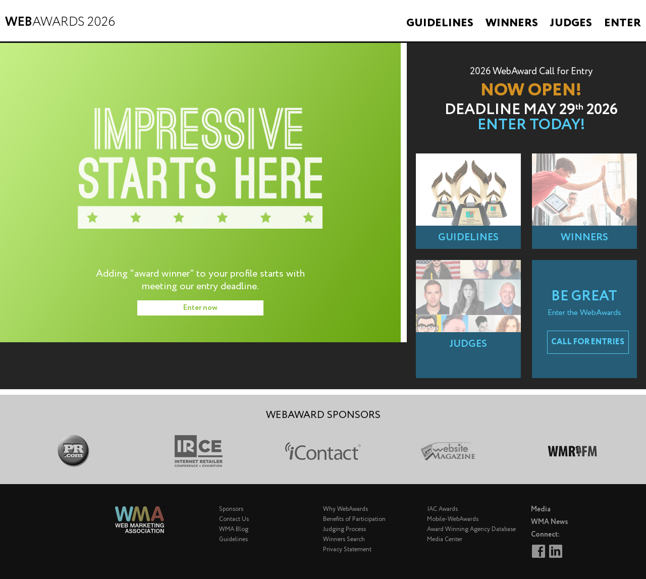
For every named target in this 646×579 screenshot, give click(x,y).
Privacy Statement (347, 549)
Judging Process (344, 529)
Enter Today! (531, 125)
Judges (571, 23)
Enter (622, 23)
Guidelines (439, 23)
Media (541, 509)
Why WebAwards (345, 509)
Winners (512, 23)
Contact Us (234, 519)
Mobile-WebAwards (452, 519)
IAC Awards (442, 509)
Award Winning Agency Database (471, 529)
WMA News (549, 522)
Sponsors (231, 509)
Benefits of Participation (354, 519)
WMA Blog (233, 529)
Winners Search (344, 539)
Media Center (444, 539)
